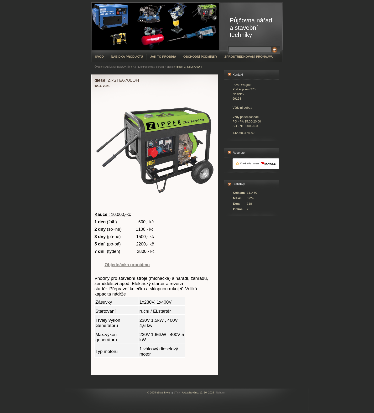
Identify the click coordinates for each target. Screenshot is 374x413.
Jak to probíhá (163, 56)
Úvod (99, 56)
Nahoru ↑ (221, 392)
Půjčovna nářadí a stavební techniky (252, 27)
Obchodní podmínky (200, 56)
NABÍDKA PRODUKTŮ (127, 56)
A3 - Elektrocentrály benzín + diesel (153, 66)
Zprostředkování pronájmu (248, 56)
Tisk (177, 392)
